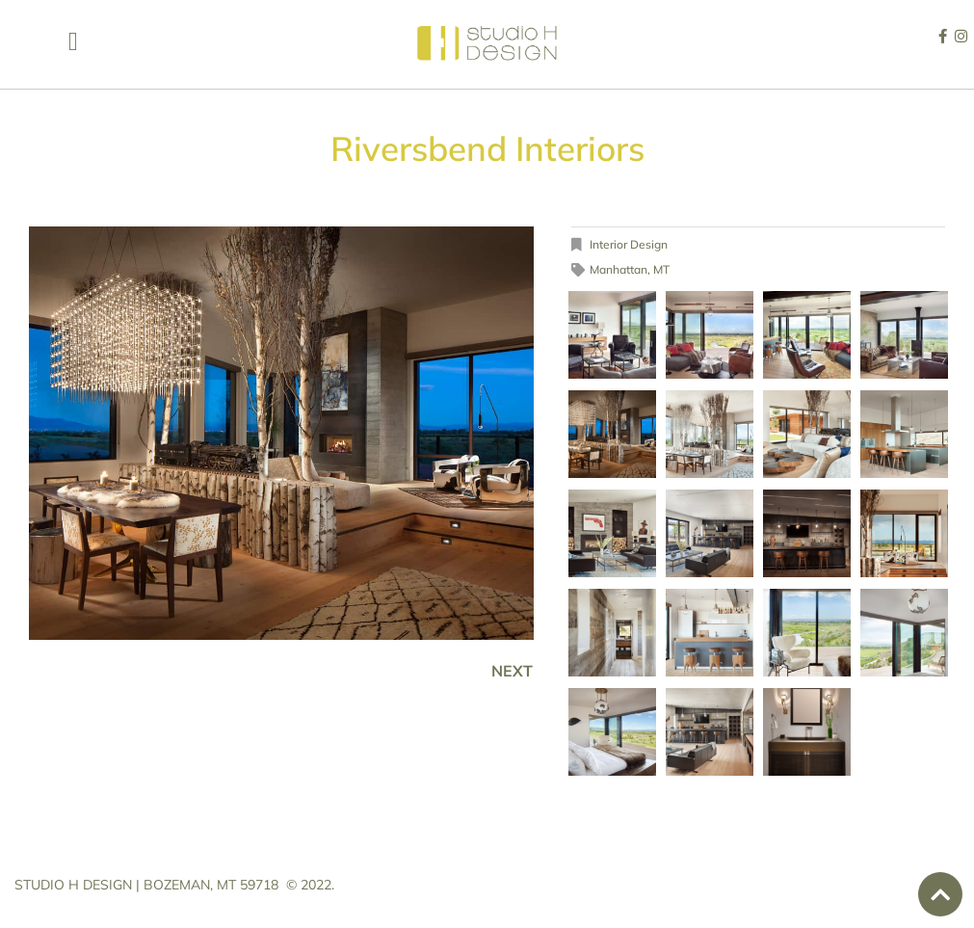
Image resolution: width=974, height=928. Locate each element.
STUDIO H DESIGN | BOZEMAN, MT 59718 (146, 884)
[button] (73, 42)
